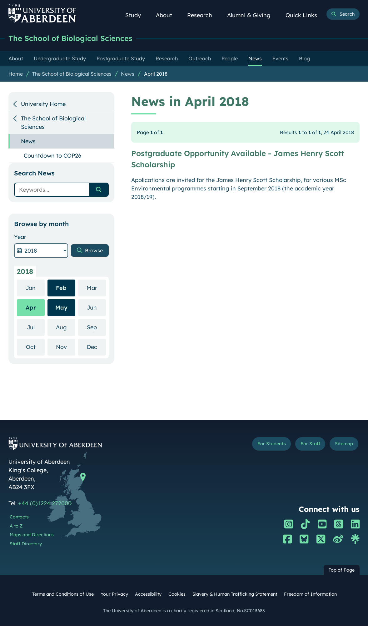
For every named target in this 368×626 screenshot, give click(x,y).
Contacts (19, 517)
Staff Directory (26, 544)
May (61, 307)
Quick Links (305, 15)
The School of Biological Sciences (74, 38)
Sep (96, 327)
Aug (65, 327)
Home (15, 74)
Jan (35, 288)
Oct (35, 347)
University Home (43, 104)
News (127, 74)
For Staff (306, 445)
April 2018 (155, 74)
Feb (61, 288)
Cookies (177, 594)
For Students (264, 445)
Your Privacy (114, 594)
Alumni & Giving (252, 15)
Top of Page (342, 570)
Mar (96, 288)
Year (20, 237)
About (167, 15)
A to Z (16, 526)
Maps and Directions (32, 535)
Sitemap (342, 445)
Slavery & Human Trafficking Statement (234, 594)
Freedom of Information (310, 594)
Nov (65, 347)
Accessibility (148, 594)
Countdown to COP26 (52, 155)
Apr (31, 307)
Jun (96, 307)
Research (203, 15)
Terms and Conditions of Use (63, 594)
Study (136, 15)
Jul (36, 327)
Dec (96, 347)
